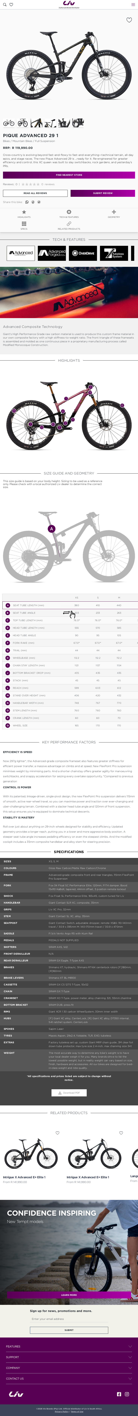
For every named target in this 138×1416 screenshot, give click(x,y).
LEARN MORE (69, 1295)
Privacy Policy (62, 1412)
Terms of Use (77, 1412)
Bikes (6, 141)
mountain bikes (22, 141)
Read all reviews (35, 193)
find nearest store (69, 175)
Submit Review (103, 193)
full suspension (45, 141)
